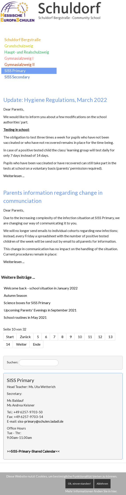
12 (100, 337)
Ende (36, 344)
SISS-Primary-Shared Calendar (33, 451)
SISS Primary (15, 70)
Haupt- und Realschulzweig (26, 52)
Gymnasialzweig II (19, 64)
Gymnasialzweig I (18, 58)
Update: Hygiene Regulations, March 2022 (55, 99)
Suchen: (12, 362)
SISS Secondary (17, 77)
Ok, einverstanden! (79, 483)
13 (110, 337)
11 (90, 337)
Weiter (21, 344)
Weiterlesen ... (13, 176)
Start (10, 337)
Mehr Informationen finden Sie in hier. (91, 491)
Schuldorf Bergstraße (22, 39)
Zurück (25, 337)
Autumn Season (15, 295)
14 (8, 344)
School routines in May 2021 (25, 317)
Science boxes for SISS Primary (27, 303)
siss (40, 421)
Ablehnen (102, 483)
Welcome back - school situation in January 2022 (41, 288)
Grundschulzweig (18, 46)
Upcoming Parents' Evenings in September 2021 (40, 310)
